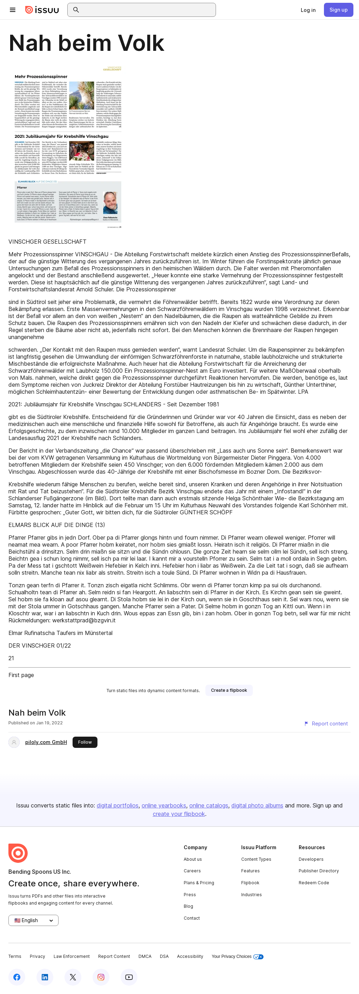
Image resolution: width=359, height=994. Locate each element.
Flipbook (250, 882)
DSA (164, 956)
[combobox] (148, 9)
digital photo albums (257, 805)
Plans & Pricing (199, 882)
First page (21, 674)
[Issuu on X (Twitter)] (73, 977)
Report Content (114, 956)
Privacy (37, 956)
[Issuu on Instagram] (101, 977)
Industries (251, 894)
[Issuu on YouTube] (129, 977)
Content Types (256, 859)
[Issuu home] (42, 10)
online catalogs (208, 805)
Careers (192, 870)
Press (190, 894)
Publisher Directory (319, 870)
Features (250, 870)
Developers (311, 859)
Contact (192, 918)
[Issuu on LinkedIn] (44, 977)
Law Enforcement (72, 956)
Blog (188, 906)
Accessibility (190, 956)
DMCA (144, 956)
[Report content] (326, 723)
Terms (14, 956)
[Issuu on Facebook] (16, 977)
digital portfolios (117, 805)
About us (193, 859)
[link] (308, 10)
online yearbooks (164, 805)
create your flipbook (179, 813)
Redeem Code (314, 882)
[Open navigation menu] (13, 10)
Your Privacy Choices (238, 956)
